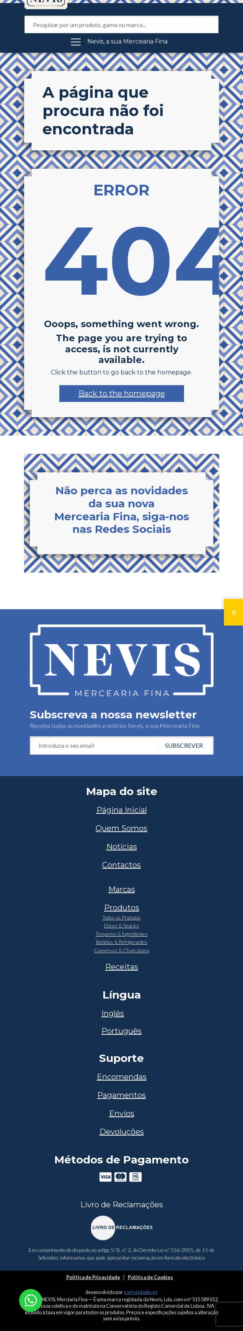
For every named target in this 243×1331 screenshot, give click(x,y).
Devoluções (121, 1131)
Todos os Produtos (122, 918)
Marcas (121, 889)
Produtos (121, 907)
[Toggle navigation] (121, 42)
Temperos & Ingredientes (122, 934)
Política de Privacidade (93, 1277)
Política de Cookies (150, 1277)
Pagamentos (121, 1095)
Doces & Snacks (121, 926)
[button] (121, 393)
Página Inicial (121, 810)
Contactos (121, 865)
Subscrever (184, 745)
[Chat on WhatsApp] (30, 1299)
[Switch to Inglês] (121, 1013)
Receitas (121, 966)
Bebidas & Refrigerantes (121, 942)
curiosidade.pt (141, 1292)
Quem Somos (121, 828)
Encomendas (122, 1076)
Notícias (121, 846)
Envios (121, 1113)
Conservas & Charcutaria (121, 950)
